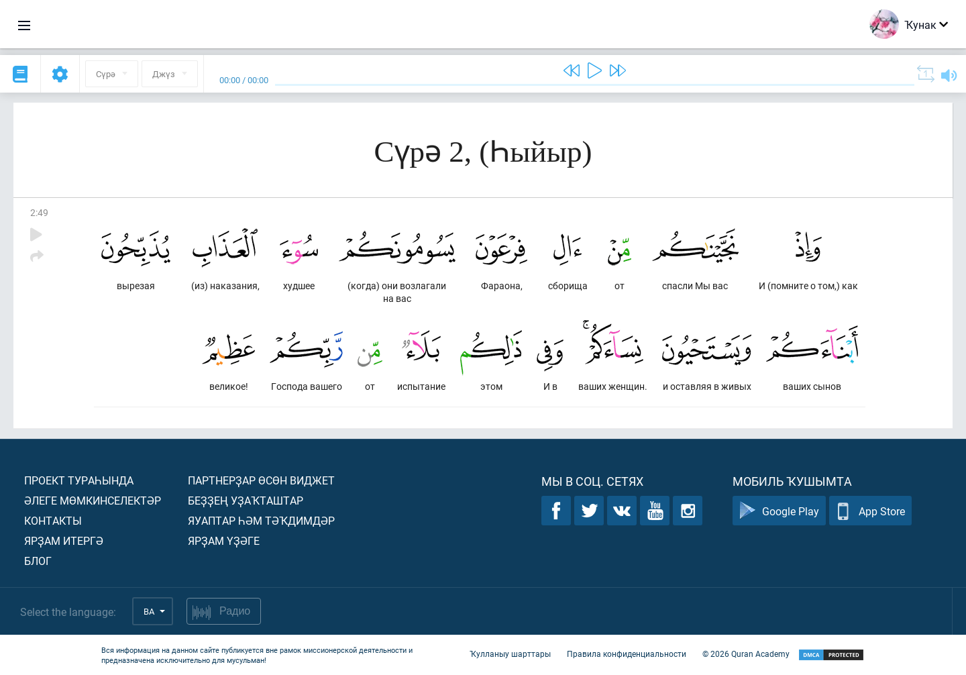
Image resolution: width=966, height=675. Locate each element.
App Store (870, 511)
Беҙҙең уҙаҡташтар (245, 500)
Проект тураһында (78, 480)
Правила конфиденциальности (626, 653)
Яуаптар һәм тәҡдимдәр (261, 520)
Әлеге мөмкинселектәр (92, 500)
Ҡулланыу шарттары (510, 653)
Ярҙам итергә (63, 540)
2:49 (39, 212)
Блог (38, 561)
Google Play (779, 511)
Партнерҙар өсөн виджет (261, 480)
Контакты (53, 520)
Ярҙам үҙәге (224, 540)
